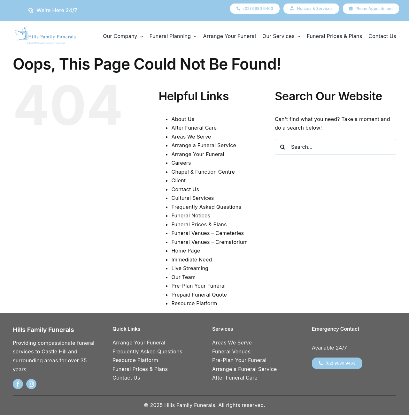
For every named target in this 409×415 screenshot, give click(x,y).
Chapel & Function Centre (203, 172)
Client (178, 180)
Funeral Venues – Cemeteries (207, 233)
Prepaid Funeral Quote (199, 294)
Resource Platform (194, 303)
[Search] (283, 147)
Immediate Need (191, 259)
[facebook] (18, 384)
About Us (182, 119)
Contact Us (185, 189)
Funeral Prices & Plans (199, 224)
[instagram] (31, 384)
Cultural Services (192, 198)
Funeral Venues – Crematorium (209, 242)
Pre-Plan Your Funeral (198, 286)
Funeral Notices (190, 215)
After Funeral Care (194, 127)
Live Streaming (189, 268)
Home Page (185, 250)
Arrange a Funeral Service (203, 145)
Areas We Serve (191, 136)
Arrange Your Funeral (197, 154)
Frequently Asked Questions (206, 207)
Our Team (183, 277)
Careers (181, 163)
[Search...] (335, 147)
